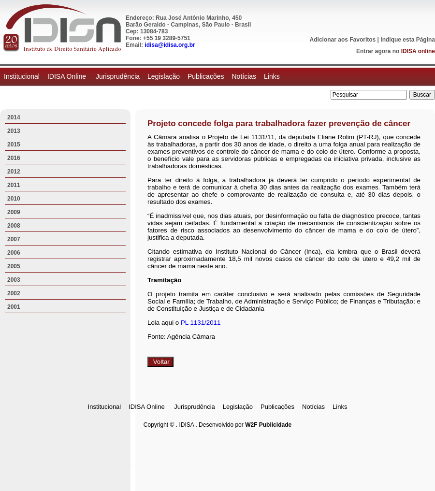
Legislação (163, 76)
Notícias (244, 76)
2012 (13, 171)
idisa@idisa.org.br (170, 45)
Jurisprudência (118, 76)
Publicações (206, 76)
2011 (13, 185)
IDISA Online (67, 76)
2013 (13, 131)
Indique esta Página (407, 39)
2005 (13, 266)
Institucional (22, 76)
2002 (13, 293)
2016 (13, 158)
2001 (13, 306)
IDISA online (418, 51)
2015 (13, 144)
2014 (13, 117)
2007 (13, 239)
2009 (13, 212)
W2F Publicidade (268, 424)
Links (272, 76)
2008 (13, 225)
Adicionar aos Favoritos (343, 39)
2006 (13, 252)
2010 (13, 198)
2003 (13, 279)
